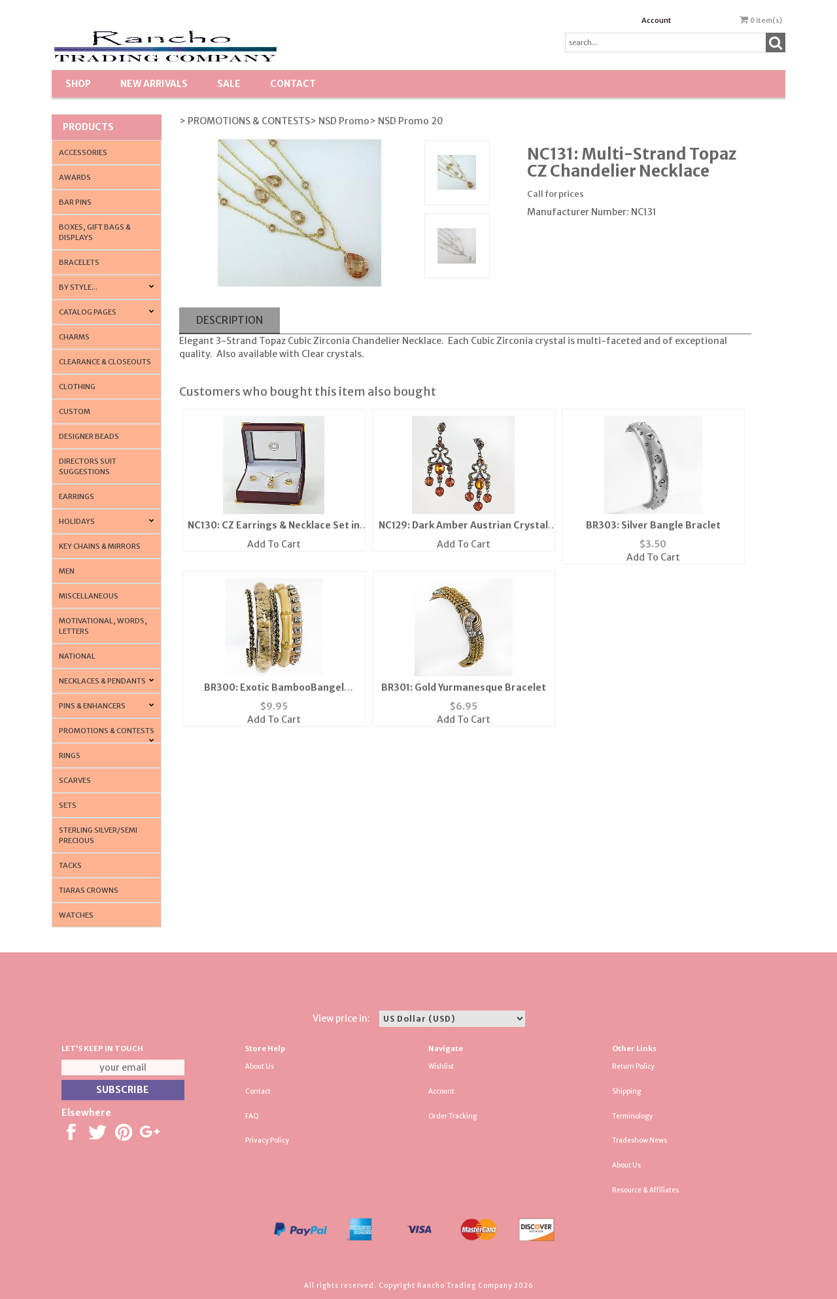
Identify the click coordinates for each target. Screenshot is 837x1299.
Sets (68, 805)
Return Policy (633, 1066)
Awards (75, 177)
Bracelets (79, 262)
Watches (76, 915)
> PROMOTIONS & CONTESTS (244, 121)
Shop (78, 84)
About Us (259, 1066)
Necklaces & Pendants (102, 680)
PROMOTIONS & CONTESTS (106, 730)
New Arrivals (154, 84)
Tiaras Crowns (88, 890)
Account (656, 20)
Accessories (83, 152)
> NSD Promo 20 (406, 121)
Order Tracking (452, 1116)
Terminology (632, 1116)
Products (88, 127)
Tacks (70, 865)
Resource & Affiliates (645, 1190)
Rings (69, 755)
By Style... (78, 287)
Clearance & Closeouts (105, 361)
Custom (74, 411)
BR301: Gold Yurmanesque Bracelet (463, 687)
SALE (229, 84)
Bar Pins (75, 202)
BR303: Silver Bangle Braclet (653, 525)
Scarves (75, 780)
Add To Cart (274, 544)
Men (67, 571)
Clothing (77, 386)
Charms (74, 336)
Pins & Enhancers (92, 705)
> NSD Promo (339, 121)
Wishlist (441, 1066)
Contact (293, 84)
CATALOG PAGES (87, 312)
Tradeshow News (639, 1140)
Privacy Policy (267, 1140)
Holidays (77, 521)
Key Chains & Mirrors (100, 546)
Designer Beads (89, 436)
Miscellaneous (88, 595)
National (77, 656)
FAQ (252, 1116)
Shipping (626, 1091)
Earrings (76, 496)
